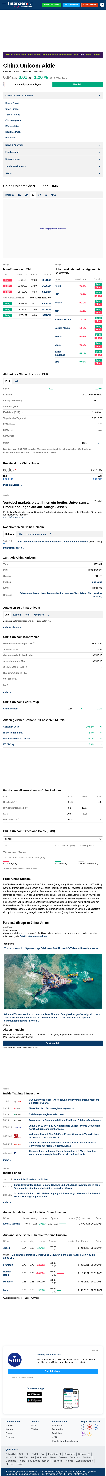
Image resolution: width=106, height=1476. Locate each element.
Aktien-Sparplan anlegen (28, 84)
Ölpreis (9, 1464)
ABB (57, 311)
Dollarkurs (75, 1457)
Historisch (10, 137)
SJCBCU (46, 303)
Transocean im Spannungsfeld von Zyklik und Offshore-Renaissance (65, 1120)
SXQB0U (46, 280)
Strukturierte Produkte (39, 1461)
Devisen (63, 1457)
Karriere (9, 1429)
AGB (54, 1437)
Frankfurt (8, 1265)
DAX (43, 1454)
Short (98, 287)
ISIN (25, 72)
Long (98, 284)
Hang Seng (96, 582)
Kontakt (9, 1425)
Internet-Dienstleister (76, 593)
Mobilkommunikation (52, 593)
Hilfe (33, 1425)
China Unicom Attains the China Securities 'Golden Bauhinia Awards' (52, 541)
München (8, 1282)
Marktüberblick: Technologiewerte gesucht (51, 1108)
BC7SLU (46, 286)
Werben (35, 1429)
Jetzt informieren (13, 517)
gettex (6, 1248)
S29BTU (46, 292)
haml (5, 1290)
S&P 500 (23, 1457)
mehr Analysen (12, 627)
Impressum (57, 1425)
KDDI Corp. (9, 744)
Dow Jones (69, 1454)
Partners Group (63, 319)
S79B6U (46, 315)
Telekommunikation (30, 593)
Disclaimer (57, 1433)
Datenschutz (58, 1429)
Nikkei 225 (11, 1457)
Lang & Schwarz (11, 1224)
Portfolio (69, 1461)
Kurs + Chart (12, 103)
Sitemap (10, 1437)
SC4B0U (46, 309)
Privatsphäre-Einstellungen (65, 1441)
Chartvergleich (13, 120)
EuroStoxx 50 (54, 1454)
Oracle (58, 345)
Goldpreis (42, 1457)
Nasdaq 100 (84, 1454)
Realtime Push (13, 132)
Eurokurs (87, 1457)
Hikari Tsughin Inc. (13, 733)
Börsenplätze (12, 126)
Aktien (53, 1457)
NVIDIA (58, 303)
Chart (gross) (12, 109)
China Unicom (10, 709)
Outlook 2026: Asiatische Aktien (30, 1179)
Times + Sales (12, 115)
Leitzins (19, 1464)
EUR (7, 381)
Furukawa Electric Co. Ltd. (17, 738)
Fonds (22, 1461)
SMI (32, 1457)
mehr (16, 381)
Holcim (58, 336)
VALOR (7, 72)
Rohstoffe (57, 1461)
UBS (57, 294)
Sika (57, 362)
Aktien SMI (11, 1454)
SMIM (35, 1454)
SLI (27, 1454)
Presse (9, 1433)
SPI (21, 1454)
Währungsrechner (84, 1461)
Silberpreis (11, 1461)
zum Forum (8, 927)
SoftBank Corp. (11, 727)
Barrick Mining (62, 328)
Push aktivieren (12, 485)
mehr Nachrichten (13, 548)
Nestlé (58, 286)
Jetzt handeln (53, 1043)
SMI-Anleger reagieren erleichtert (46, 1114)
